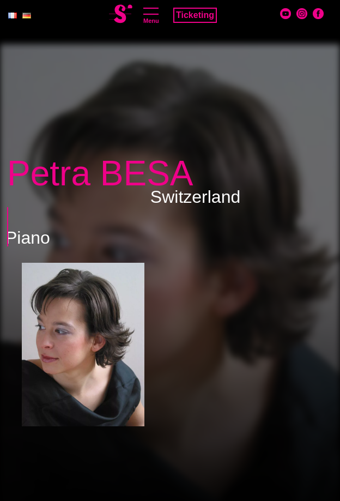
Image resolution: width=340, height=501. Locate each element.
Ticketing (195, 15)
